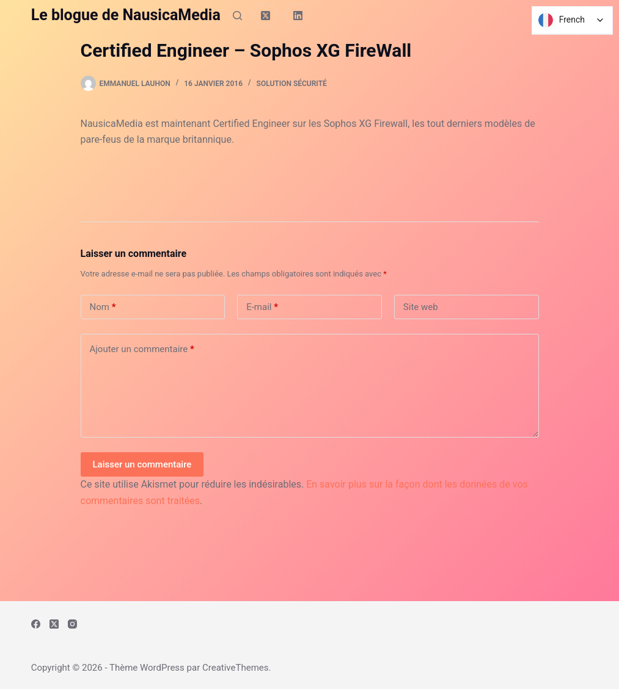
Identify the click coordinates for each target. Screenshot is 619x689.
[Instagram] (72, 624)
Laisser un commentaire (142, 464)
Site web (420, 306)
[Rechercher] (237, 15)
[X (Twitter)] (265, 15)
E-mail (262, 307)
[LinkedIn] (297, 15)
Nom (103, 307)
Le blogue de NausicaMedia (126, 15)
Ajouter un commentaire (142, 349)
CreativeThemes (235, 667)
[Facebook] (35, 624)
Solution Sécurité (292, 83)
